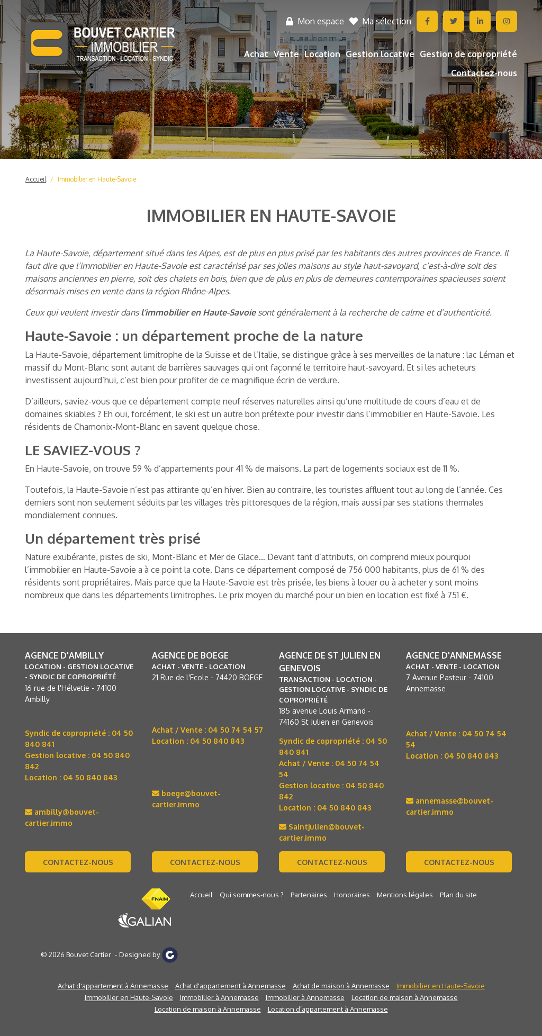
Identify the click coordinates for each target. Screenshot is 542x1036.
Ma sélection (380, 21)
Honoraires (352, 894)
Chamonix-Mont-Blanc (117, 426)
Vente (286, 54)
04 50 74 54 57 (235, 729)
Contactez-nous (484, 73)
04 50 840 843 (90, 777)
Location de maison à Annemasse (404, 997)
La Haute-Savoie (56, 354)
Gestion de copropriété (468, 54)
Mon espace (315, 21)
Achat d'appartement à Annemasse (113, 985)
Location (322, 54)
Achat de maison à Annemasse (341, 985)
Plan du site (458, 894)
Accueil (35, 179)
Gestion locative (380, 54)
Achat (256, 54)
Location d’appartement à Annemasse (328, 1009)
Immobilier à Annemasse (219, 997)
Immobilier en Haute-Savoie (97, 179)
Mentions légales (405, 894)
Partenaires (309, 894)
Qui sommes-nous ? (252, 894)
